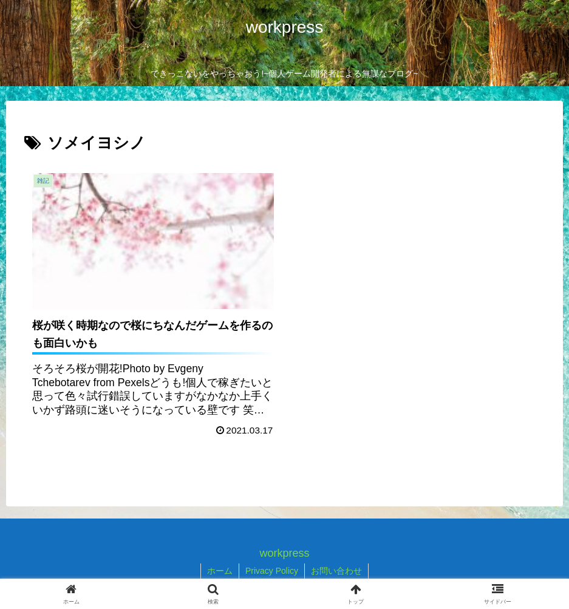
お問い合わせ (336, 571)
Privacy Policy (271, 571)
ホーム (220, 571)
